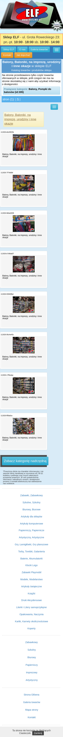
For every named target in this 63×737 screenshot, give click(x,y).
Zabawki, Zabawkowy (31, 495)
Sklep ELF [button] (8, 49)
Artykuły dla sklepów (31, 516)
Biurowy (32, 657)
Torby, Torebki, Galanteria (31, 551)
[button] (56, 50)
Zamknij (38, 733)
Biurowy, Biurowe (31, 509)
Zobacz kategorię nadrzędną (25, 461)
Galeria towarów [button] (39, 49)
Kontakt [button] (7, 55)
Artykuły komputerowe (31, 523)
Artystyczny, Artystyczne (31, 537)
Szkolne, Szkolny (31, 502)
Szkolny (32, 649)
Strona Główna (31, 694)
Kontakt (32, 717)
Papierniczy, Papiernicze (31, 530)
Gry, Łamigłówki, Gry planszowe (31, 544)
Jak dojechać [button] (23, 55)
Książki (31, 593)
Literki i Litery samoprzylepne (31, 607)
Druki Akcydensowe (31, 600)
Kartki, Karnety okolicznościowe (31, 621)
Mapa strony (31, 709)
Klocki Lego (31, 565)
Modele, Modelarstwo (31, 579)
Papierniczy (32, 665)
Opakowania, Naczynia (31, 614)
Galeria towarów (31, 702)
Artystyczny (32, 680)
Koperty (31, 628)
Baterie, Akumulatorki (31, 558)
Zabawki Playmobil (31, 572)
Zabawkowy (31, 642)
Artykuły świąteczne (31, 586)
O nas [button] (22, 49)
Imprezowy (31, 672)
